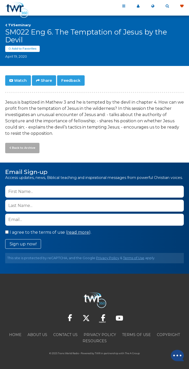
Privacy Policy (107, 258)
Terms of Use (133, 258)
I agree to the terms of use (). (48, 232)
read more (78, 232)
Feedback (70, 80)
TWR (97, 353)
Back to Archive (23, 148)
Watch (20, 80)
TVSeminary (19, 25)
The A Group (132, 353)
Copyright (168, 334)
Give (182, 6)
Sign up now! (23, 243)
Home (15, 334)
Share (46, 80)
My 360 (138, 6)
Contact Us (65, 334)
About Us (37, 334)
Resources (95, 341)
